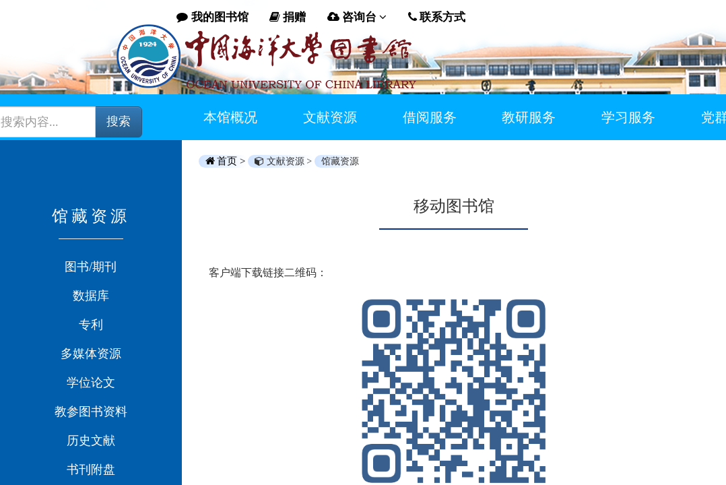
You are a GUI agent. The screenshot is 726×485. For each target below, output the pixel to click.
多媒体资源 (91, 353)
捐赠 (287, 17)
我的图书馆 (212, 17)
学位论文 (91, 382)
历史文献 (91, 440)
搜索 (118, 121)
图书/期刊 (91, 266)
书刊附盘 (91, 469)
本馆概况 (230, 117)
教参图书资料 (91, 411)
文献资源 (330, 117)
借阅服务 (430, 117)
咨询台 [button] (357, 17)
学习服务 (628, 117)
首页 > (227, 161)
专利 (91, 324)
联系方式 (436, 17)
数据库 (91, 295)
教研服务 (529, 117)
